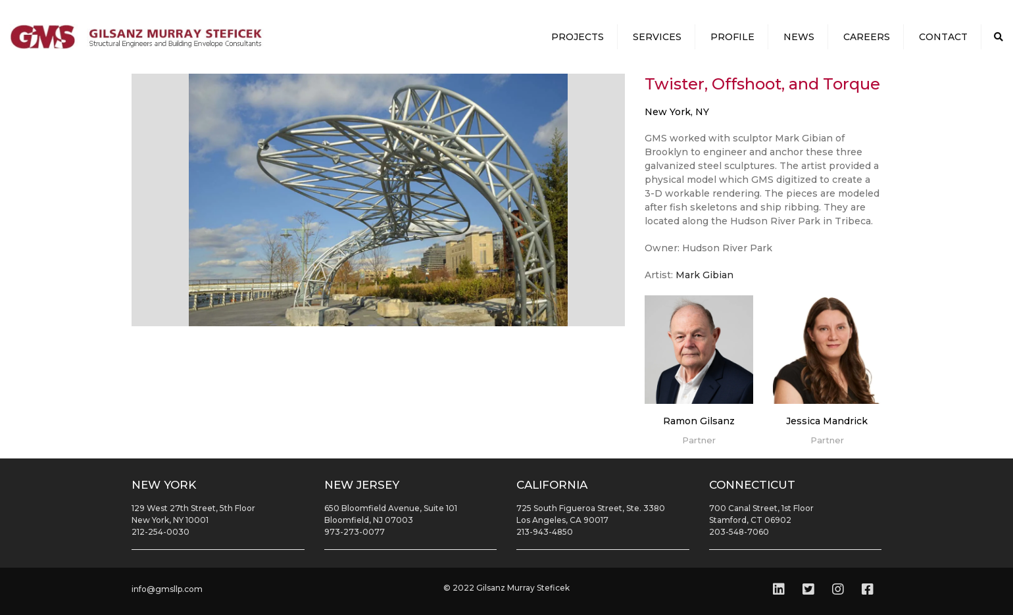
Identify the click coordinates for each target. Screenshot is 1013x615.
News (798, 37)
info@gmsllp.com (167, 589)
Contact (943, 37)
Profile (732, 37)
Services (657, 37)
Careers (866, 37)
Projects (577, 37)
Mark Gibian (704, 275)
